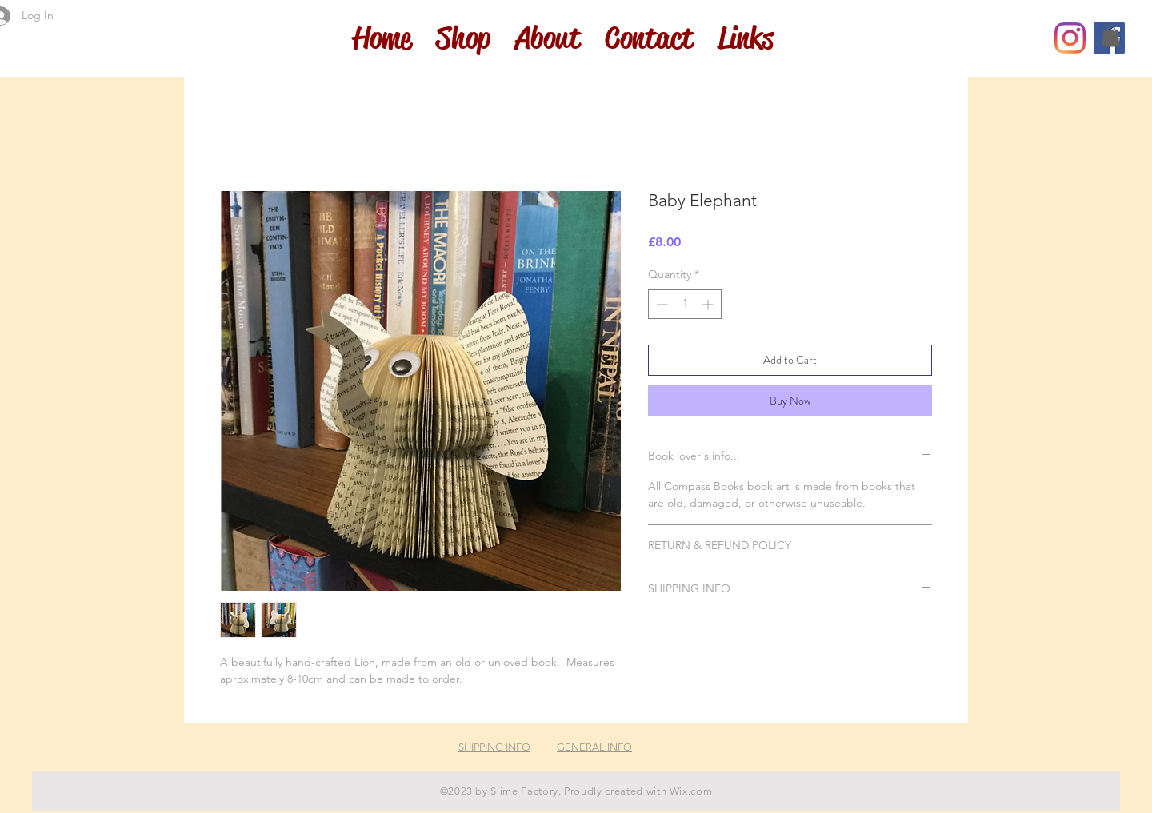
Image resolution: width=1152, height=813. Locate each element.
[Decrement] (660, 304)
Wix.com (691, 791)
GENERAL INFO (594, 747)
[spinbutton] (684, 304)
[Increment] (709, 304)
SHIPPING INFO (494, 747)
